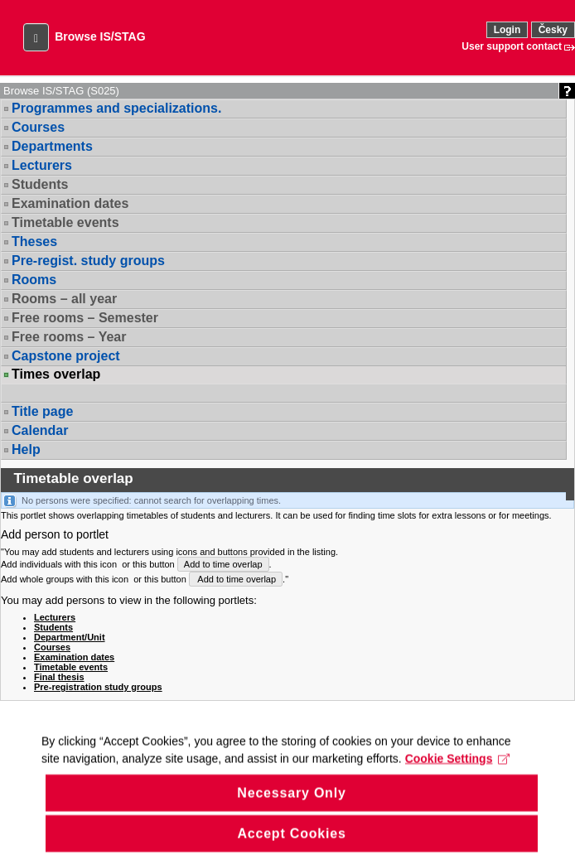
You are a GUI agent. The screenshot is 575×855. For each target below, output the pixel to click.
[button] (36, 37)
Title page (42, 411)
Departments (52, 146)
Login (507, 30)
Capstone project (66, 356)
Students (40, 184)
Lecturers (42, 165)
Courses (38, 127)
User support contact (511, 46)
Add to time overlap (223, 564)
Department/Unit (69, 637)
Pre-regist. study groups (88, 261)
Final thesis (59, 677)
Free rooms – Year (69, 337)
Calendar (40, 430)
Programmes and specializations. (116, 108)
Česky (553, 30)
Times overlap (56, 374)
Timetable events (65, 222)
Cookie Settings (457, 778)
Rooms (34, 280)
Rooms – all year (64, 299)
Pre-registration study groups (98, 687)
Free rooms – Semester (85, 318)
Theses (34, 241)
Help (26, 449)
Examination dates (70, 203)
